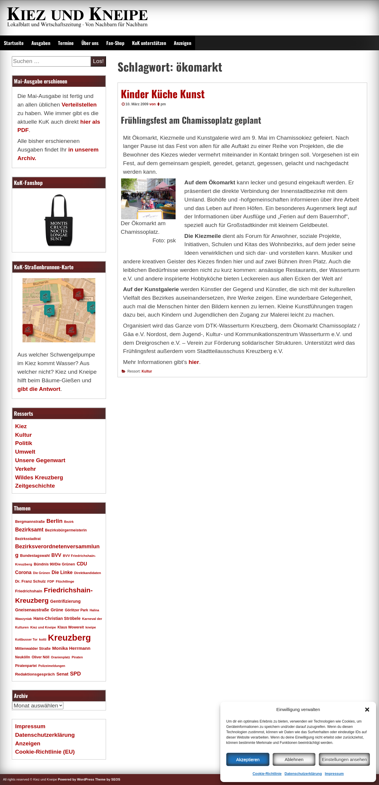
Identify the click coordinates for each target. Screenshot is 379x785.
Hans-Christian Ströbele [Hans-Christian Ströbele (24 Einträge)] (57, 618)
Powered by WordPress (76, 779)
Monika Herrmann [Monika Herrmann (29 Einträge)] (71, 648)
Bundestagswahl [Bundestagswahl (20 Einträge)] (35, 556)
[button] (367, 710)
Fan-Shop (115, 42)
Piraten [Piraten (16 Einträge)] (77, 657)
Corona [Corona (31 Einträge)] (23, 572)
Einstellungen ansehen (344, 759)
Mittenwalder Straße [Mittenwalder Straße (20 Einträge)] (33, 649)
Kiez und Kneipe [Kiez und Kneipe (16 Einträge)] (43, 627)
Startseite (14, 42)
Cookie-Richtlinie (267, 774)
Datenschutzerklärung (303, 774)
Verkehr (25, 469)
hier (194, 362)
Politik (23, 443)
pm (163, 104)
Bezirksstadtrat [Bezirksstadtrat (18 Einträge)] (28, 539)
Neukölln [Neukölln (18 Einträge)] (22, 657)
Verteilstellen (79, 104)
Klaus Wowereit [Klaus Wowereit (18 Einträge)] (70, 627)
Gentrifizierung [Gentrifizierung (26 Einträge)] (65, 601)
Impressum (334, 774)
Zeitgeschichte (35, 486)
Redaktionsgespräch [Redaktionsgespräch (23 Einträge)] (35, 674)
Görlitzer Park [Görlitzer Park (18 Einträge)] (76, 610)
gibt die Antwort (38, 389)
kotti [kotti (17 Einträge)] (42, 639)
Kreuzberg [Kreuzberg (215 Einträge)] (69, 637)
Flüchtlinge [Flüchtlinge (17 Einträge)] (65, 581)
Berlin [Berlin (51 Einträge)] (54, 521)
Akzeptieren (247, 759)
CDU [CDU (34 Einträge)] (82, 563)
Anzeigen (182, 42)
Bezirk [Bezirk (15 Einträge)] (69, 521)
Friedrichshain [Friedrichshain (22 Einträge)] (28, 591)
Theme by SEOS (107, 779)
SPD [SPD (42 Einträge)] (75, 674)
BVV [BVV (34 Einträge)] (56, 555)
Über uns (90, 42)
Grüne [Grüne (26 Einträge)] (57, 609)
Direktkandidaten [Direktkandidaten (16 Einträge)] (87, 573)
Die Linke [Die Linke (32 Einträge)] (62, 572)
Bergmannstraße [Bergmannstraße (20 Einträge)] (30, 522)
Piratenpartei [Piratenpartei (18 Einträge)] (26, 666)
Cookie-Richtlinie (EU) (45, 752)
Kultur (147, 371)
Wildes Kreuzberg (39, 477)
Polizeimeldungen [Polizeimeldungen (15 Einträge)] (51, 666)
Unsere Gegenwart (40, 460)
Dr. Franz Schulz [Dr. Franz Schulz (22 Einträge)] (30, 581)
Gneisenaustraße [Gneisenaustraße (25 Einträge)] (32, 609)
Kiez (21, 426)
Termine (66, 42)
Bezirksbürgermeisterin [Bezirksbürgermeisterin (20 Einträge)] (66, 530)
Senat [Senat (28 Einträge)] (62, 673)
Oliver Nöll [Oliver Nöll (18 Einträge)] (40, 657)
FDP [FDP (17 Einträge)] (50, 581)
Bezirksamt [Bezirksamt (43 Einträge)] (29, 530)
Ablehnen (294, 759)
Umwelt (25, 452)
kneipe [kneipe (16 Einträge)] (91, 627)
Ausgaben (40, 42)
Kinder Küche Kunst (163, 93)
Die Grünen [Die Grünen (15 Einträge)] (41, 573)
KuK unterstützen (149, 42)
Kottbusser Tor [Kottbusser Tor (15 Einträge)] (26, 639)
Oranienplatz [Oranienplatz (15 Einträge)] (60, 657)
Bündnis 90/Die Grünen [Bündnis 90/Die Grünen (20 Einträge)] (54, 564)
